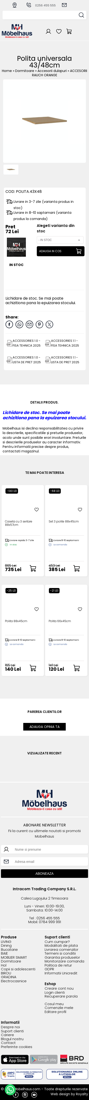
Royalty (82, 1094)
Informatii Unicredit (61, 973)
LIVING (6, 942)
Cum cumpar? (57, 942)
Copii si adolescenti (18, 969)
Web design (60, 1094)
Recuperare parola (61, 996)
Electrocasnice (14, 981)
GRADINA (8, 977)
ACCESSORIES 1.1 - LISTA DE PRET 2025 (65, 359)
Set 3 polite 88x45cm (64, 521)
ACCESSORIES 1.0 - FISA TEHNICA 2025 (27, 343)
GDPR (49, 969)
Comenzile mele (59, 1008)
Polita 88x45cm (16, 621)
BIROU (6, 973)
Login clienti (55, 993)
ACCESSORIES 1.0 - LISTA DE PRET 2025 (27, 359)
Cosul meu (54, 1004)
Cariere (7, 1035)
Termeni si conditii (60, 954)
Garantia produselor (62, 958)
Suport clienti (12, 1031)
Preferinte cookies (16, 1047)
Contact (8, 1043)
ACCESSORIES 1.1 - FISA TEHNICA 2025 (65, 343)
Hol (3, 965)
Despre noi (10, 1027)
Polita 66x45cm (60, 621)
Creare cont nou (59, 989)
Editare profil (55, 1012)
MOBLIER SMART (14, 958)
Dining (6, 946)
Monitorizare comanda (64, 961)
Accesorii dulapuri (52, 70)
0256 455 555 (41, 5)
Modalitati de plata (61, 946)
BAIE (4, 954)
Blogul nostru (12, 1039)
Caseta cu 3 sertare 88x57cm (18, 523)
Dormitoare (25, 70)
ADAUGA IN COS (50, 251)
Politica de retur (58, 965)
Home (7, 70)
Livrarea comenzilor (61, 950)
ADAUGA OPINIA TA (44, 726)
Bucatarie (9, 950)
